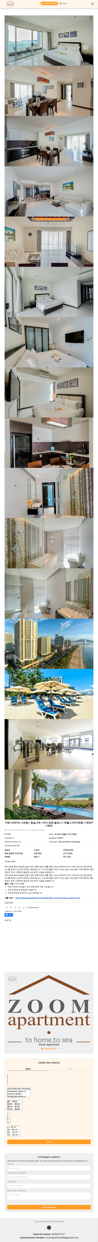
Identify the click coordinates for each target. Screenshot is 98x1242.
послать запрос (49, 1207)
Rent (28, 1069)
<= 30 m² (13, 1127)
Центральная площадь (18, 1088)
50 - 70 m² (13, 1132)
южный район (18, 1093)
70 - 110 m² (13, 1135)
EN (61, 3)
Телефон (11, 1182)
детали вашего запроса (16, 1191)
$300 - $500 (14, 1104)
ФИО (10, 1164)
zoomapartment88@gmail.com (62, 1237)
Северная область (18, 1091)
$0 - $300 (14, 1101)
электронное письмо (16, 1173)
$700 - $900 (14, 1109)
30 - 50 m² (13, 1129)
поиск (49, 1142)
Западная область (18, 1096)
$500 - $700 (14, 1106)
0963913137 (49, 3)
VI (64, 3)
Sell (70, 1069)
